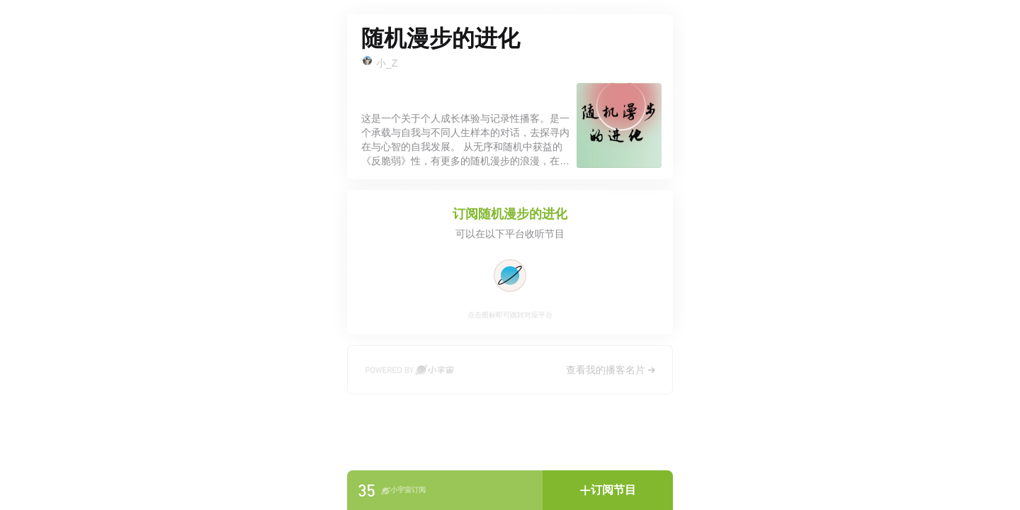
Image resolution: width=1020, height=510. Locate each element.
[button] (608, 490)
